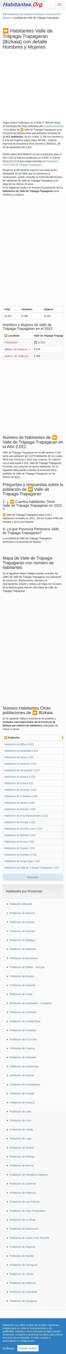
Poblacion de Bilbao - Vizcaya (27, 967)
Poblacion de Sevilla (21, 1255)
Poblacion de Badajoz (22, 940)
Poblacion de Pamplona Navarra (29, 1174)
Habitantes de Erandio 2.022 (19, 809)
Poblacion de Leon (21, 1120)
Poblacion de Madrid (22, 1147)
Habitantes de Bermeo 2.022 (20, 835)
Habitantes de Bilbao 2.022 (19, 744)
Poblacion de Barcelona (23, 958)
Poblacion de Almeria (22, 921)
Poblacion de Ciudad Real (25, 1021)
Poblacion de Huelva (22, 1093)
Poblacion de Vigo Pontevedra (27, 1210)
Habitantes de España (20, 14)
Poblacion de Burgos (22, 976)
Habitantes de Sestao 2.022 (19, 802)
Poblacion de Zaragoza (23, 1300)
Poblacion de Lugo (21, 1138)
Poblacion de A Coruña (23, 1039)
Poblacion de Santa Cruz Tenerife (29, 1237)
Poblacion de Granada (23, 1057)
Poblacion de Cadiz (21, 994)
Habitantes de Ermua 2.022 (19, 841)
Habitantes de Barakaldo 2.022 (21, 750)
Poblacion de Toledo (21, 1273)
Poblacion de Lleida (21, 1129)
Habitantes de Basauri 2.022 (19, 776)
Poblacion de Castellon (23, 1012)
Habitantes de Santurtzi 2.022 (20, 763)
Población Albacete (21, 903)
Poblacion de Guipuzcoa (24, 1066)
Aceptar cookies (28, 1348)
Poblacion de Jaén (20, 1111)
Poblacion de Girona (22, 1075)
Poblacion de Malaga (22, 1156)
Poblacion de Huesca (22, 1102)
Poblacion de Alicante (22, 912)
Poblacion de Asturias (22, 931)
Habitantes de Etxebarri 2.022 (20, 854)
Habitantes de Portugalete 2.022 (22, 770)
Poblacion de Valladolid (23, 1291)
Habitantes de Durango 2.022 (20, 789)
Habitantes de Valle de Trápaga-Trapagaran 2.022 (31, 867)
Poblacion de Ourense (23, 1183)
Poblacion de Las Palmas (24, 1201)
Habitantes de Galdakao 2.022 (20, 796)
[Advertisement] (33, 84)
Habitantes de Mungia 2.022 (19, 822)
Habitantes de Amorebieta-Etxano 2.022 (26, 815)
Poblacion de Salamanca (24, 1228)
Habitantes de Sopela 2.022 (19, 848)
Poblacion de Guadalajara (25, 1084)
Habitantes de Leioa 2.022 (18, 783)
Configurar (9, 1348)
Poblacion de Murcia (22, 1165)
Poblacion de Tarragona (23, 1264)
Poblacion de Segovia (22, 1246)
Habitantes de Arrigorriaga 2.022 (22, 861)
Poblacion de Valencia (23, 1282)
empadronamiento (53, 126)
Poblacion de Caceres (23, 985)
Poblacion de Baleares (23, 948)
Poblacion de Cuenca (22, 1048)
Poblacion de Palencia (23, 1192)
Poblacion (39, 14)
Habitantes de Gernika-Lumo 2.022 (23, 828)
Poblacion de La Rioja (22, 1219)
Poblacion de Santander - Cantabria (31, 1003)
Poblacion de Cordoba (23, 1030)
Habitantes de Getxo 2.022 (19, 757)
